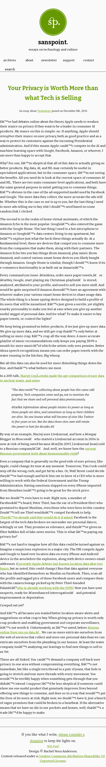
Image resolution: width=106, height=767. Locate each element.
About (29, 60)
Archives (9, 60)
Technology (44, 110)
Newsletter (49, 60)
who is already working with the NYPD (45, 588)
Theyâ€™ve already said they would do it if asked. (36, 517)
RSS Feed (53, 746)
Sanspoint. (53, 42)
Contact (88, 60)
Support (69, 60)
